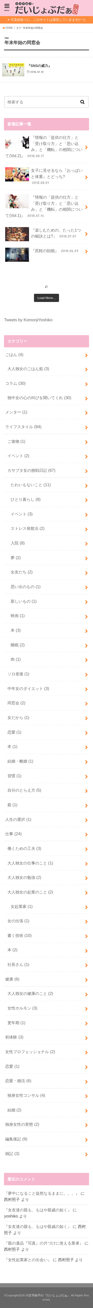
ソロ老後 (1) (18, 674)
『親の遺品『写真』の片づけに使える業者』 (43, 1243)
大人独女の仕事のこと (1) (30, 863)
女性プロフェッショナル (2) (30, 1051)
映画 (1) (18, 615)
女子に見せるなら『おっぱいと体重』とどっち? (43, 176)
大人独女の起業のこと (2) (30, 892)
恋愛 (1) (14, 732)
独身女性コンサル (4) (26, 1095)
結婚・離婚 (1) (20, 761)
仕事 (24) (13, 834)
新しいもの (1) (24, 601)
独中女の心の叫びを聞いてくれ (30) (39, 397)
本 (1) (12, 746)
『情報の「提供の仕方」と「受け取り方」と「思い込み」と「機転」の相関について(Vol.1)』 (43, 206)
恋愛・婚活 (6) (18, 1080)
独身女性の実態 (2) (22, 1124)
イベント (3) (22, 514)
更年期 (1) (16, 1022)
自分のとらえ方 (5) (24, 790)
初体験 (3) (14, 1037)
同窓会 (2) (16, 703)
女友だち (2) (22, 572)
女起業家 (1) (22, 906)
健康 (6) (12, 979)
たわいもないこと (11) (31, 484)
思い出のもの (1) (26, 586)
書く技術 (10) (19, 935)
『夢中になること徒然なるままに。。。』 (41, 1193)
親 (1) (12, 805)
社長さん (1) (18, 964)
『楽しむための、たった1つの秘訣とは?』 (43, 234)
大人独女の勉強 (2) (24, 877)
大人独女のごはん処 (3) (28, 368)
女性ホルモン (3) (22, 1008)
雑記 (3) (12, 1153)
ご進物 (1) (16, 441)
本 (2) (12, 950)
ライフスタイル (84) (23, 426)
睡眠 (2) (18, 645)
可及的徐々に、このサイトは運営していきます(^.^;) (48, 20)
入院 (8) (18, 543)
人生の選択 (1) (18, 819)
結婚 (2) (14, 1110)
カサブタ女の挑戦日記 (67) (31, 470)
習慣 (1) (14, 775)
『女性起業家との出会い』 (28, 1259)
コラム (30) (15, 383)
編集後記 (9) (16, 1139)
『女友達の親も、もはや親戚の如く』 (37, 1210)
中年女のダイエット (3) (28, 688)
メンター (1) (16, 412)
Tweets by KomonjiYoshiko (28, 320)
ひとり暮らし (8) (26, 499)
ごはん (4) (14, 354)
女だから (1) (18, 717)
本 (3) (16, 630)
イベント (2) (18, 455)
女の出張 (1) (18, 921)
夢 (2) (16, 557)
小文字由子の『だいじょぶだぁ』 (48, 1295)
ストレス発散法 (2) (28, 528)
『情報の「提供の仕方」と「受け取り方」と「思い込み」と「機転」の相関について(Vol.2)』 (43, 146)
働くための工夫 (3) (24, 848)
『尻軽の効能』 (42, 253)
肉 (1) (16, 659)
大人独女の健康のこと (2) (30, 993)
